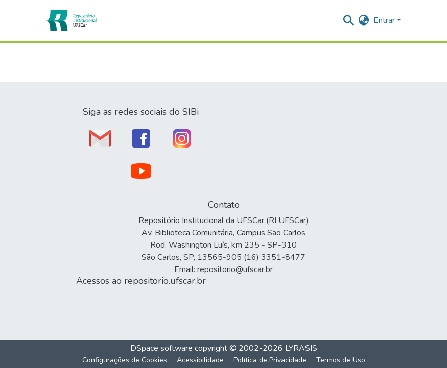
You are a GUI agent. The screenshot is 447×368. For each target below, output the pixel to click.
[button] (71, 20)
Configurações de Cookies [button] (124, 360)
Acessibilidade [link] (200, 360)
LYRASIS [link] (301, 348)
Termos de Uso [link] (340, 360)
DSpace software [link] (161, 348)
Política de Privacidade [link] (270, 360)
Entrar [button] (385, 20)
